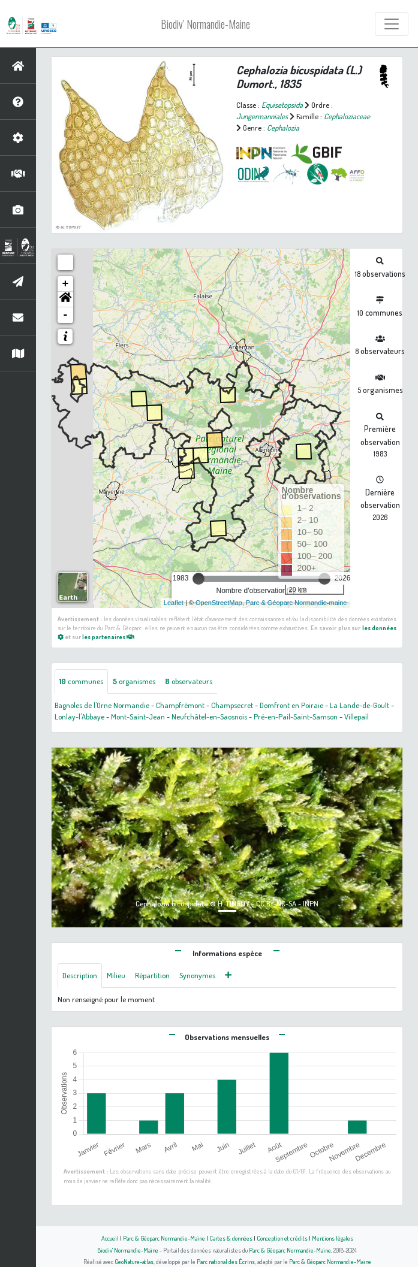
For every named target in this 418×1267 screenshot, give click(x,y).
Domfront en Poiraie (291, 705)
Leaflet (174, 602)
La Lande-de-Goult (359, 705)
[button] (65, 299)
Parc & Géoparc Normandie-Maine (164, 1238)
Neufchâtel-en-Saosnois (209, 716)
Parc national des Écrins (226, 1261)
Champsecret (232, 705)
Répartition (152, 975)
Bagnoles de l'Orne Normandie (102, 705)
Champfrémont (180, 705)
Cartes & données (230, 1238)
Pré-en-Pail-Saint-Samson (296, 716)
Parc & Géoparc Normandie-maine (296, 602)
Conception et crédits (282, 1238)
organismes (134, 681)
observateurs (188, 681)
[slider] (199, 579)
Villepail (356, 716)
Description (79, 975)
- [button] (65, 315)
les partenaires (108, 636)
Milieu (116, 975)
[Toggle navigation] (391, 24)
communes (81, 681)
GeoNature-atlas (134, 1261)
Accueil (110, 1238)
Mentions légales (332, 1238)
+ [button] (65, 284)
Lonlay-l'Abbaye (79, 716)
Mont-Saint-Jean (138, 716)
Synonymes (197, 975)
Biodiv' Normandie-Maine (205, 24)
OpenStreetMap (219, 602)
